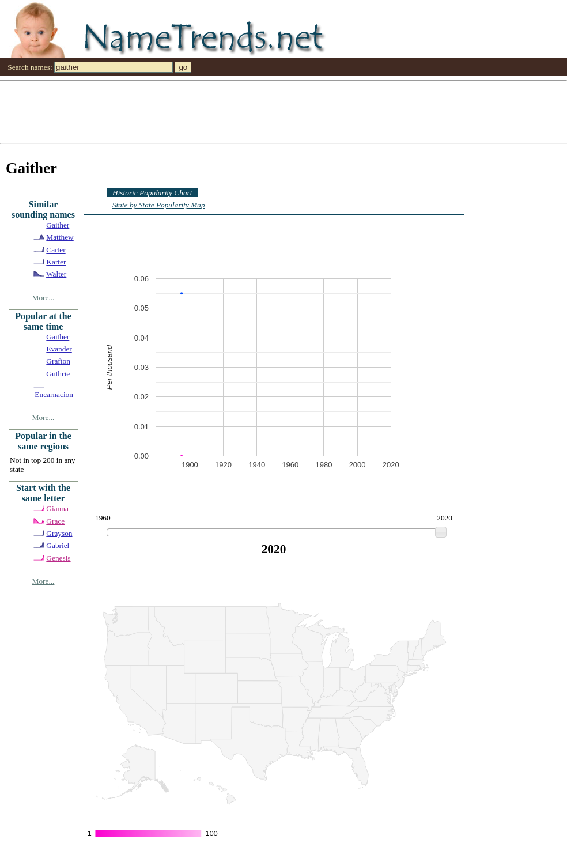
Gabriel (57, 545)
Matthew (59, 237)
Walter (56, 274)
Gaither (57, 225)
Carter (55, 249)
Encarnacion (54, 394)
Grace (55, 521)
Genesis (58, 558)
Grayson (59, 533)
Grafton (58, 361)
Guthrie (58, 373)
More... (43, 297)
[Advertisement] (283, 111)
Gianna (57, 508)
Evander (58, 349)
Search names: (29, 67)
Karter (56, 262)
